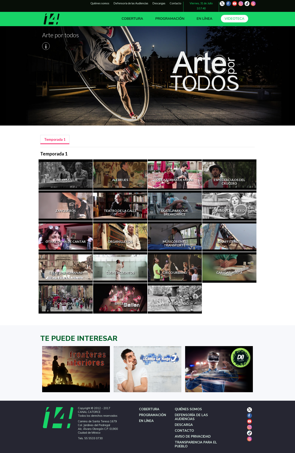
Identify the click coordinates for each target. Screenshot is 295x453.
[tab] (54, 139)
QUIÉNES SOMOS (188, 409)
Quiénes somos (99, 3)
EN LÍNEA (204, 18)
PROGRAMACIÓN (169, 18)
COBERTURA (132, 18)
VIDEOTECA (234, 18)
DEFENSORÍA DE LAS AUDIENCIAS (191, 417)
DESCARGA (184, 425)
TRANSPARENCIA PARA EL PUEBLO (196, 444)
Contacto (175, 3)
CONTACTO (184, 431)
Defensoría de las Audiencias (131, 3)
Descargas (159, 3)
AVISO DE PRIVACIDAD (193, 436)
